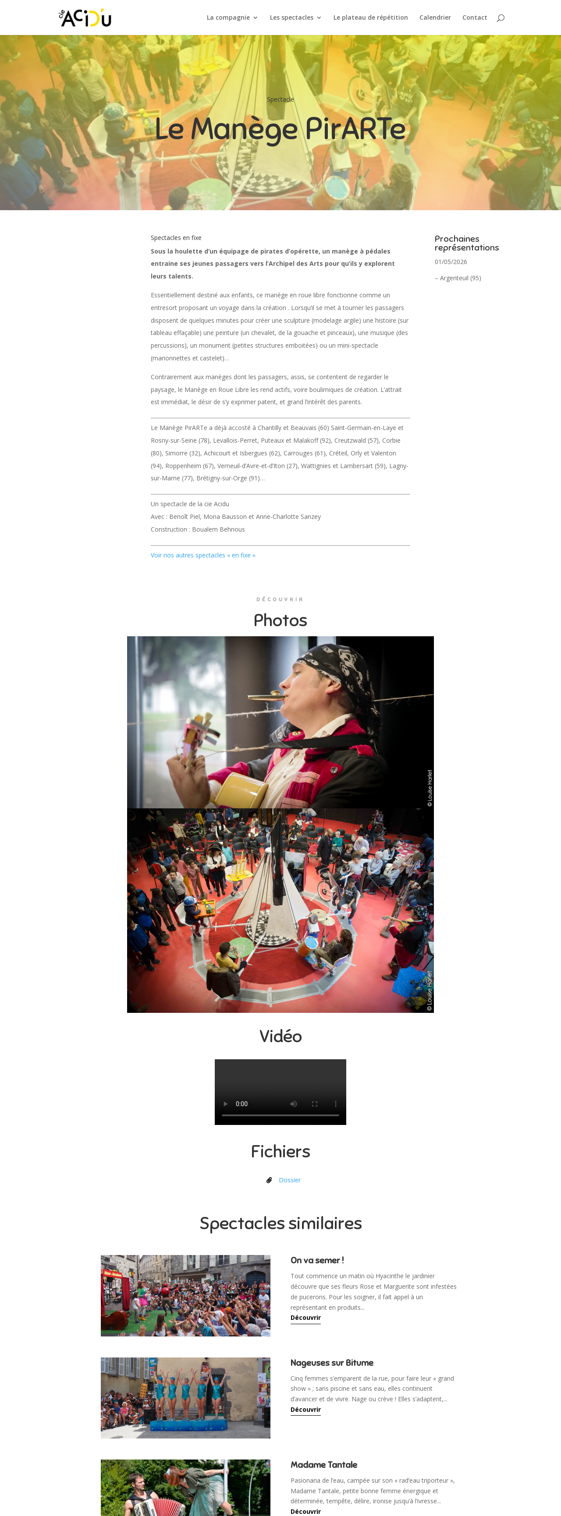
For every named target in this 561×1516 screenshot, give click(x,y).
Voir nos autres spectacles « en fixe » (203, 555)
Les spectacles (291, 17)
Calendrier (435, 17)
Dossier (290, 1180)
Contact (474, 17)
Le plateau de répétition (371, 17)
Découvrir (306, 1317)
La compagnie (228, 17)
